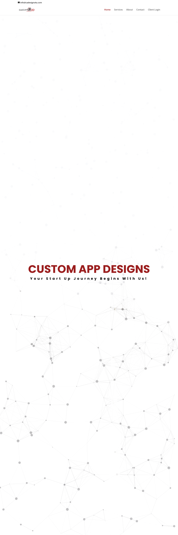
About (129, 10)
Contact (140, 10)
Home (107, 10)
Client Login (154, 10)
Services (118, 10)
